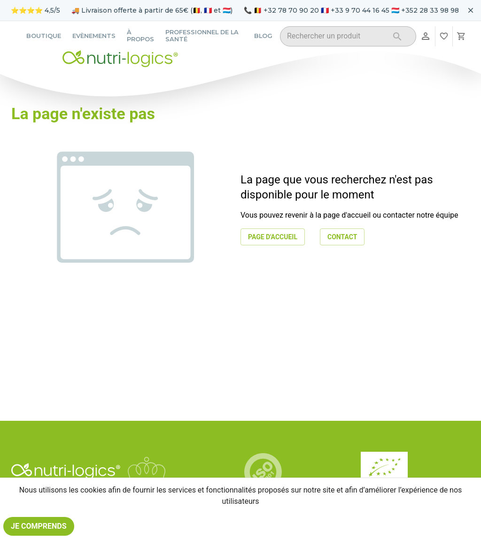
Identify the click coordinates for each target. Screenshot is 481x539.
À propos (140, 36)
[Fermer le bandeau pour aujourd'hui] (470, 10)
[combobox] (336, 37)
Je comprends (38, 526)
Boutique (43, 35)
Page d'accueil (272, 237)
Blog (263, 35)
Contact (342, 237)
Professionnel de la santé (202, 36)
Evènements (94, 35)
